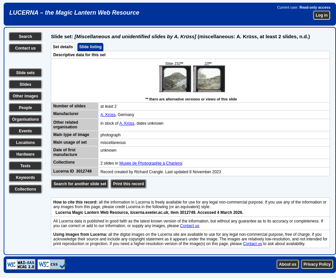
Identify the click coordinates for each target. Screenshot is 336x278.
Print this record (128, 184)
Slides (25, 84)
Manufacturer (65, 113)
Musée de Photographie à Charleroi (150, 163)
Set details (63, 47)
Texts (25, 166)
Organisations (25, 119)
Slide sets (25, 72)
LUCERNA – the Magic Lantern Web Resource (74, 12)
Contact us (25, 48)
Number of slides (69, 106)
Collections (25, 189)
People (25, 107)
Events (25, 131)
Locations (25, 142)
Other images (25, 96)
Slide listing (90, 47)
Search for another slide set (80, 184)
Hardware (25, 154)
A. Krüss (107, 114)
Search (25, 36)
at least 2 (108, 106)
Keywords (25, 177)
